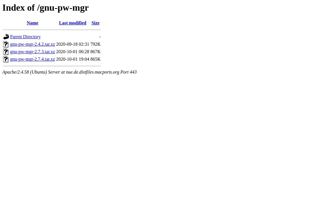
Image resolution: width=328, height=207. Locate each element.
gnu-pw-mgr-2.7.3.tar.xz (32, 51)
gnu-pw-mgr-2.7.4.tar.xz (32, 59)
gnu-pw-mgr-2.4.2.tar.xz (32, 44)
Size (95, 22)
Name (32, 22)
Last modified (72, 22)
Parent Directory (25, 36)
